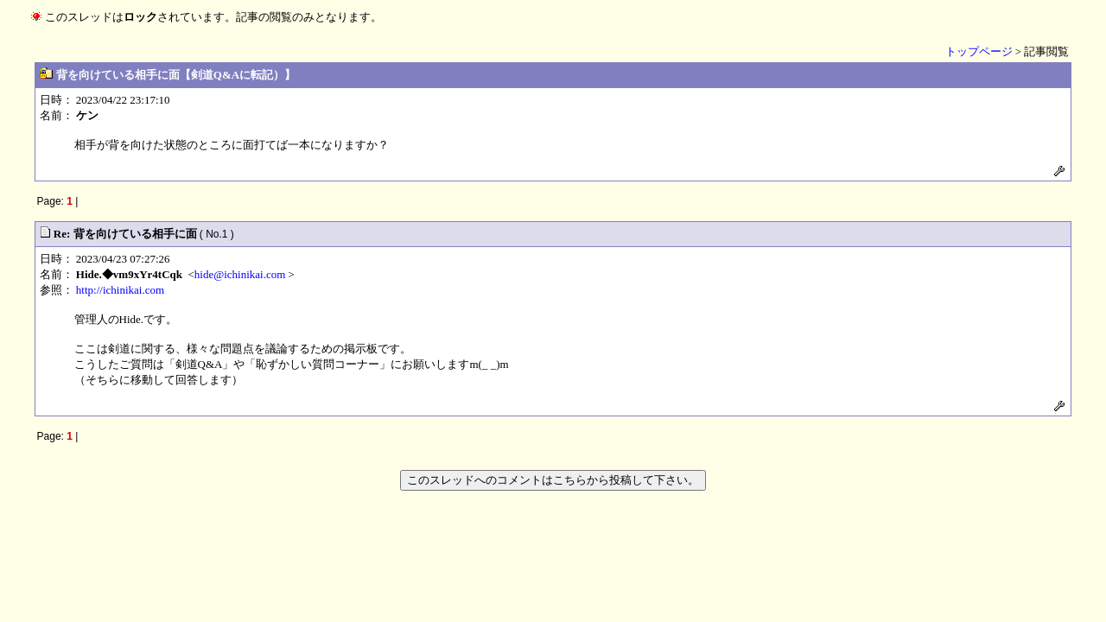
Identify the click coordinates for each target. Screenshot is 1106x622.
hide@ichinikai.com (239, 274)
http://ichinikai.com (120, 289)
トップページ (979, 51)
